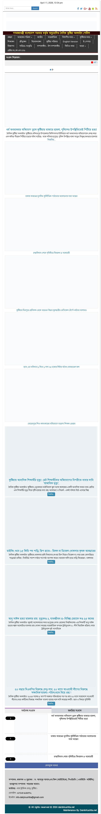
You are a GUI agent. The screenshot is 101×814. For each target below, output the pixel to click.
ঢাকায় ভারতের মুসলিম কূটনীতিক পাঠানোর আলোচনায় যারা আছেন (51, 196)
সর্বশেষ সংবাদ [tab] (28, 710)
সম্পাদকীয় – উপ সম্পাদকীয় (48, 46)
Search (35, 8)
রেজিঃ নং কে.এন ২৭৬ (16, 50)
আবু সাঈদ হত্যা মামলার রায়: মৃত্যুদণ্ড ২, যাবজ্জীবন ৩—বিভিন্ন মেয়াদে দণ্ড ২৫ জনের (51, 619)
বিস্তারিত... (51, 139)
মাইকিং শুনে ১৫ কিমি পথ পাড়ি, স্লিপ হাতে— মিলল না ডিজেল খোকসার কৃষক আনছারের (51, 551)
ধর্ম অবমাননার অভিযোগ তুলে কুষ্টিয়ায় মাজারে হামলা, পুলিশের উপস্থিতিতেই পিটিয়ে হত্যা (51, 130)
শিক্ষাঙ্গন (11, 41)
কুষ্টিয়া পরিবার (52, 41)
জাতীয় (40, 37)
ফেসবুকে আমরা (51, 765)
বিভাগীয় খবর (68, 37)
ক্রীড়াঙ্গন (23, 41)
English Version (70, 41)
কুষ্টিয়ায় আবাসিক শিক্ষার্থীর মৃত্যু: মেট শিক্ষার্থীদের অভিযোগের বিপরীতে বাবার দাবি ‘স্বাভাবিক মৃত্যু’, (51, 481)
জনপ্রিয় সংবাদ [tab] (74, 710)
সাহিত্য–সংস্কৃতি (26, 46)
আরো (83, 46)
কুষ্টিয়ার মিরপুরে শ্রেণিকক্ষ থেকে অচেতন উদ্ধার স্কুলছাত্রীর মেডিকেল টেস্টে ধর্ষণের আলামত (51, 310)
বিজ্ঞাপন (11, 46)
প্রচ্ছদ (10, 37)
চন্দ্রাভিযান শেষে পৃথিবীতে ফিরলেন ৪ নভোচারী (51, 252)
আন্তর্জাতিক (52, 37)
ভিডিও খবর (69, 46)
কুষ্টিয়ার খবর (86, 37)
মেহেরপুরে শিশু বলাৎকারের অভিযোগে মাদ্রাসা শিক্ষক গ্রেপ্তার (51, 423)
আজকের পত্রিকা (24, 37)
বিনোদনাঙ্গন (36, 41)
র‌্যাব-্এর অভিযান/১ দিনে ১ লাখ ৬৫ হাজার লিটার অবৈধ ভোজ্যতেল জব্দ (51, 366)
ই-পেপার (86, 41)
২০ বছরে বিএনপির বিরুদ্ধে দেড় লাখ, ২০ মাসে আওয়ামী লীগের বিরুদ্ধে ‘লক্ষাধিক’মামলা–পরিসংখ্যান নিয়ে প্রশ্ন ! (51, 691)
